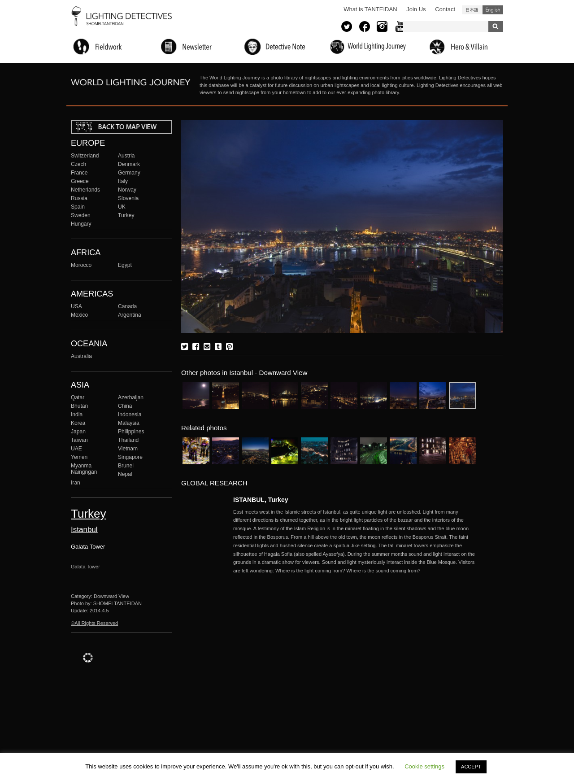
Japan (78, 431)
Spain (78, 207)
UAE (76, 448)
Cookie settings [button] (424, 766)
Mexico (79, 315)
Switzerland (85, 156)
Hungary (81, 224)
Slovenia (128, 198)
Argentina (129, 315)
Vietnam (128, 448)
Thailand (128, 440)
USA (76, 306)
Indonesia (129, 414)
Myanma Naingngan (84, 468)
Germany (129, 173)
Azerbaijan (131, 397)
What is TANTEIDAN (370, 9)
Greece (80, 181)
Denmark (129, 164)
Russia (79, 198)
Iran (75, 483)
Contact (445, 9)
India (77, 414)
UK (122, 207)
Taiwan (79, 440)
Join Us (416, 9)
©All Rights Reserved (94, 623)
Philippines (131, 431)
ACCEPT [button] (471, 766)
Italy (123, 181)
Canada (127, 306)
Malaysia (128, 423)
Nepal (125, 474)
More (354, 541)
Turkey (126, 215)
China (125, 406)
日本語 (472, 9)
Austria (126, 156)
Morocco (81, 265)
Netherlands (85, 190)
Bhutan (79, 406)
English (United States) (493, 9)
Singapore (130, 457)
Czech (78, 164)
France (79, 173)
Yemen (79, 457)
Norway (127, 190)
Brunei (126, 465)
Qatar (77, 397)
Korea (78, 423)
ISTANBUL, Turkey (260, 499)
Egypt (125, 265)
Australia (81, 356)
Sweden (81, 215)
